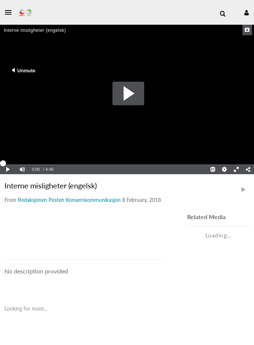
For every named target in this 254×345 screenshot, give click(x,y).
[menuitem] (222, 14)
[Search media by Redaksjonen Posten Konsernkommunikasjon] (69, 200)
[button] (10, 12)
